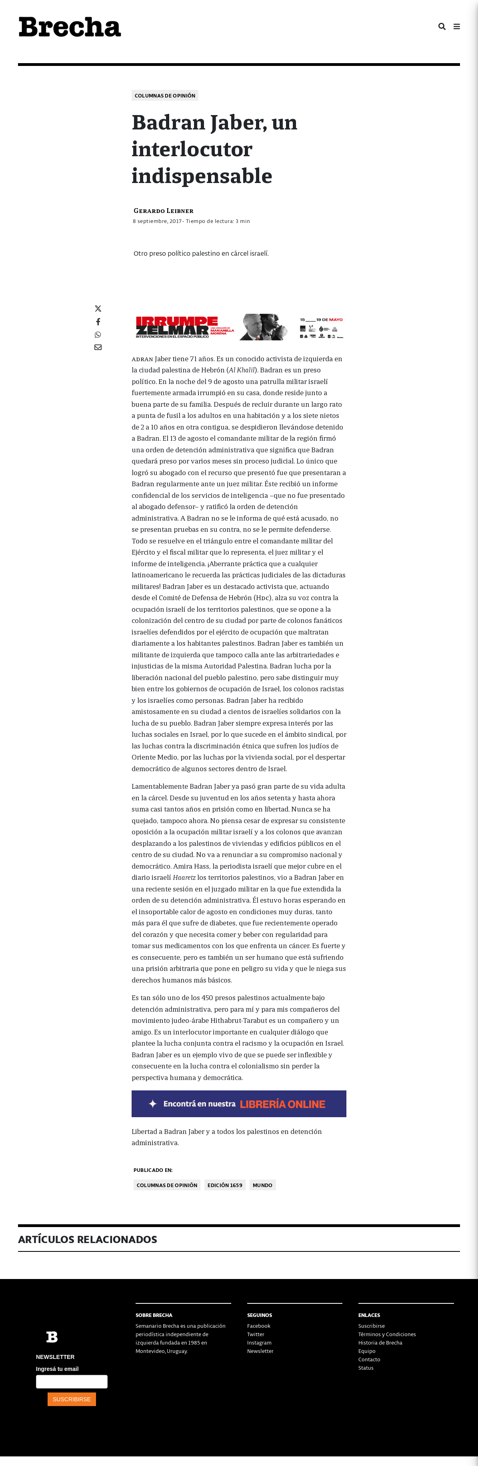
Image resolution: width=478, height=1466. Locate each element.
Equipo (367, 1351)
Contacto (369, 1359)
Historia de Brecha (380, 1342)
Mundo (263, 1185)
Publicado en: (153, 1170)
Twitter (255, 1334)
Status (366, 1367)
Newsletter (260, 1351)
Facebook (258, 1325)
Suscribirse (371, 1325)
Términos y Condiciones (387, 1334)
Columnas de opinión (165, 95)
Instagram (259, 1342)
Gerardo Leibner (164, 210)
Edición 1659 (225, 1185)
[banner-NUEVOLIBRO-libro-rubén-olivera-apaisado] (239, 1102)
